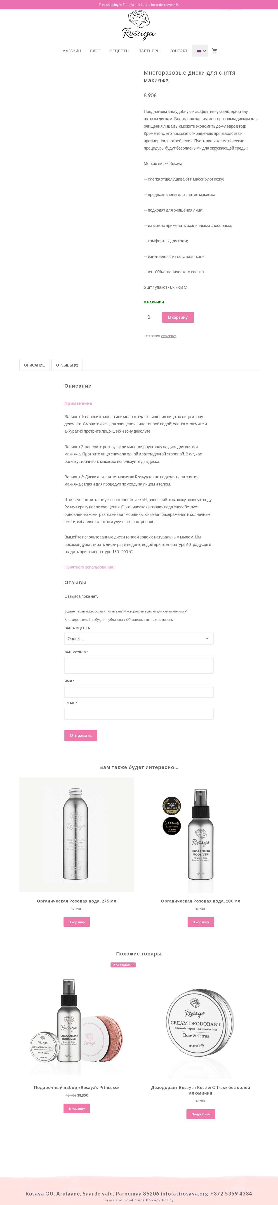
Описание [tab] (34, 365)
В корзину (178, 317)
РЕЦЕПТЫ (120, 51)
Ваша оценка (77, 628)
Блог (95, 51)
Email (70, 703)
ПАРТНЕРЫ (150, 51)
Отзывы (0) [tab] (67, 365)
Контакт (179, 51)
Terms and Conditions (124, 1200)
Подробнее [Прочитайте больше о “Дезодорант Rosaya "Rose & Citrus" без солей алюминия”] (200, 1114)
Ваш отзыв (76, 652)
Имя (69, 681)
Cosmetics (168, 336)
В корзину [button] (76, 922)
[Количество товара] (150, 316)
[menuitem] (200, 51)
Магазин (71, 51)
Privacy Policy (160, 1200)
